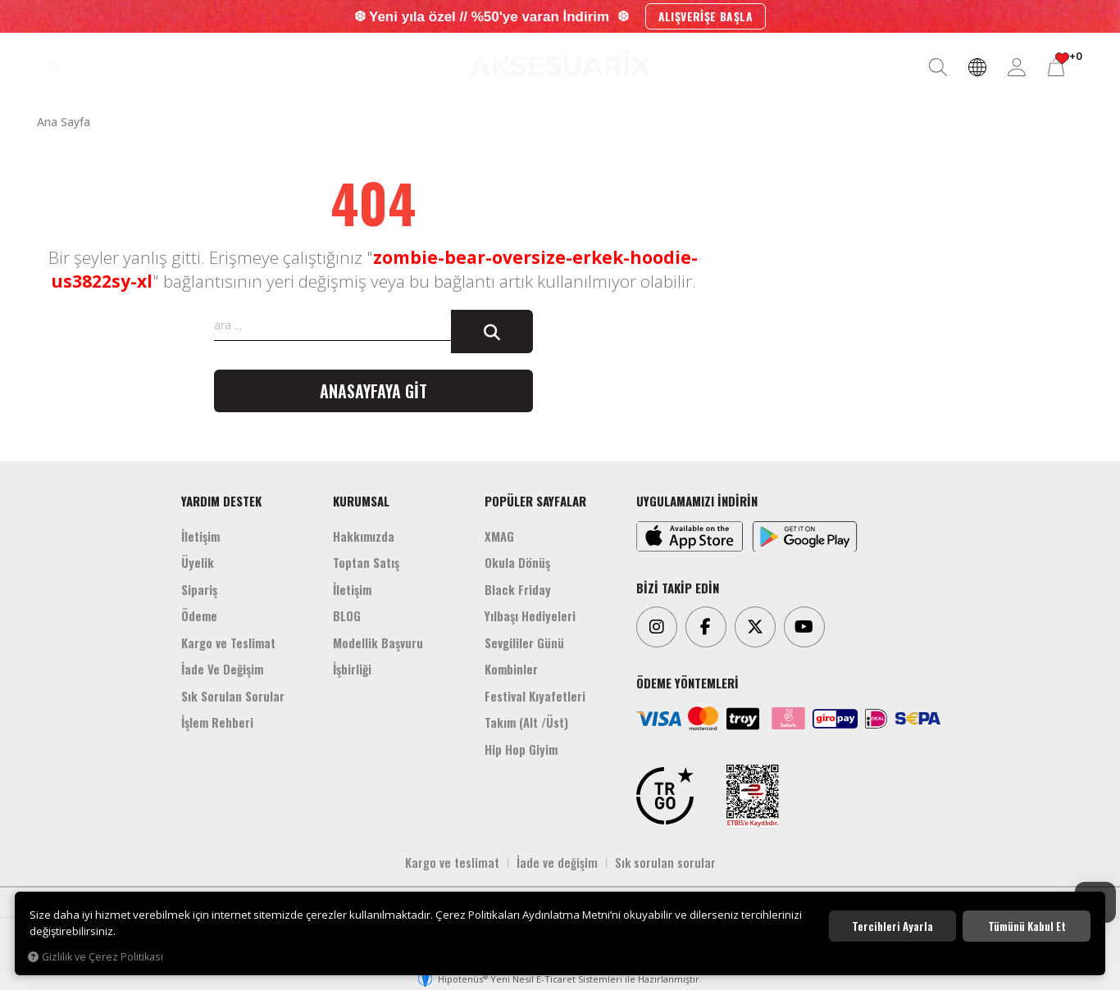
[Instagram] (656, 626)
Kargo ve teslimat (452, 862)
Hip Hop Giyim (521, 749)
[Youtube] (804, 626)
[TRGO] (665, 795)
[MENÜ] (52, 67)
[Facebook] (705, 626)
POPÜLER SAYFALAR (535, 501)
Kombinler (511, 669)
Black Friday (518, 589)
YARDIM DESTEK (221, 501)
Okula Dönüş (517, 562)
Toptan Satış (366, 562)
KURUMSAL (361, 501)
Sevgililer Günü (524, 643)
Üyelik (197, 562)
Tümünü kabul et (1027, 926)
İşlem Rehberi (217, 722)
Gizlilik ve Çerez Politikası (95, 957)
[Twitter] (755, 626)
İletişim (200, 536)
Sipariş (199, 589)
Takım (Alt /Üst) (526, 722)
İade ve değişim (557, 862)
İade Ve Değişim (222, 669)
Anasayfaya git (373, 391)
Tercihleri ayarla (892, 926)
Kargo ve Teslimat (228, 643)
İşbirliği (352, 669)
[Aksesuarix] (560, 63)
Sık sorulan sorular (665, 862)
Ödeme (199, 615)
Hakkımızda (363, 536)
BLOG (347, 615)
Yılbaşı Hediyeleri (530, 615)
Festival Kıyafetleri (535, 696)
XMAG (499, 536)
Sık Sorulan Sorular (233, 696)
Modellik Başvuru (378, 643)
